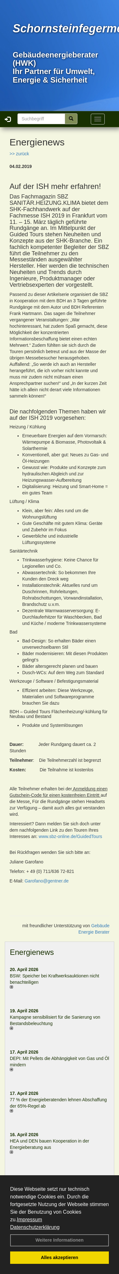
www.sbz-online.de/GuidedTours (70, 836)
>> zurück (19, 153)
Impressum (29, 1219)
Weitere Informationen (60, 1240)
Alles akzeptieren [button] (59, 1257)
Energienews (32, 952)
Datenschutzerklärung (35, 1227)
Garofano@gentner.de (46, 880)
